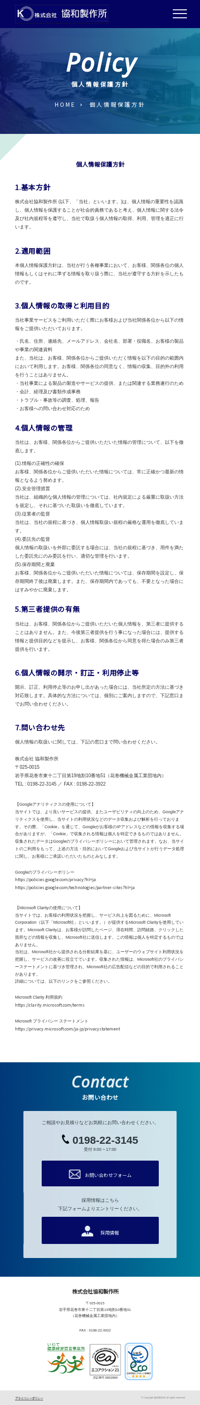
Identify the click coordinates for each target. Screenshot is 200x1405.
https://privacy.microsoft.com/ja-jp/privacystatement (67, 1029)
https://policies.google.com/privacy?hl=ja (55, 879)
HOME (65, 104)
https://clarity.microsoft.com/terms (50, 1005)
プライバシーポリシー (29, 1398)
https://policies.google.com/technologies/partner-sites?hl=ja (75, 887)
